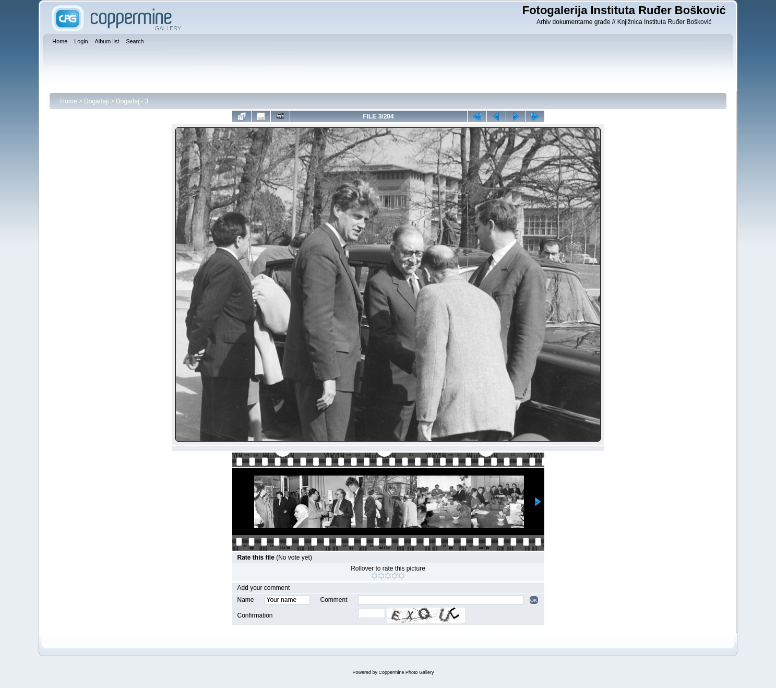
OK (534, 600)
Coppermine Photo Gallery (406, 672)
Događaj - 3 (132, 101)
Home (68, 101)
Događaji (96, 101)
